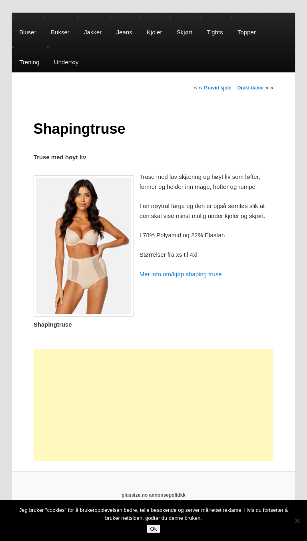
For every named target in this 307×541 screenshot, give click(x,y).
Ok (153, 529)
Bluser (27, 32)
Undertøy (66, 62)
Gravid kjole (217, 88)
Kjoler (154, 32)
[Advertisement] (153, 405)
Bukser (60, 32)
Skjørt (184, 32)
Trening (29, 62)
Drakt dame (250, 88)
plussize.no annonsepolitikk (153, 495)
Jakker (93, 32)
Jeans (124, 32)
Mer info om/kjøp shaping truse (181, 274)
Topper (246, 32)
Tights (215, 32)
